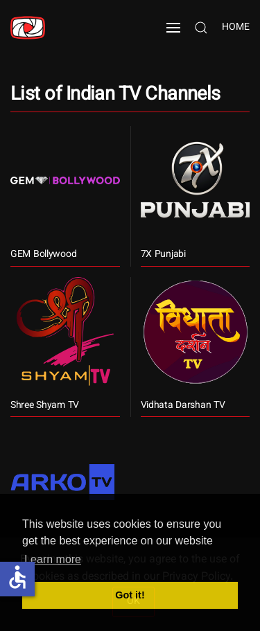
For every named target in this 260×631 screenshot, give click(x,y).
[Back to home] (27, 27)
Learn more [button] (52, 559)
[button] (173, 27)
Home (236, 27)
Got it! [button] (129, 595)
